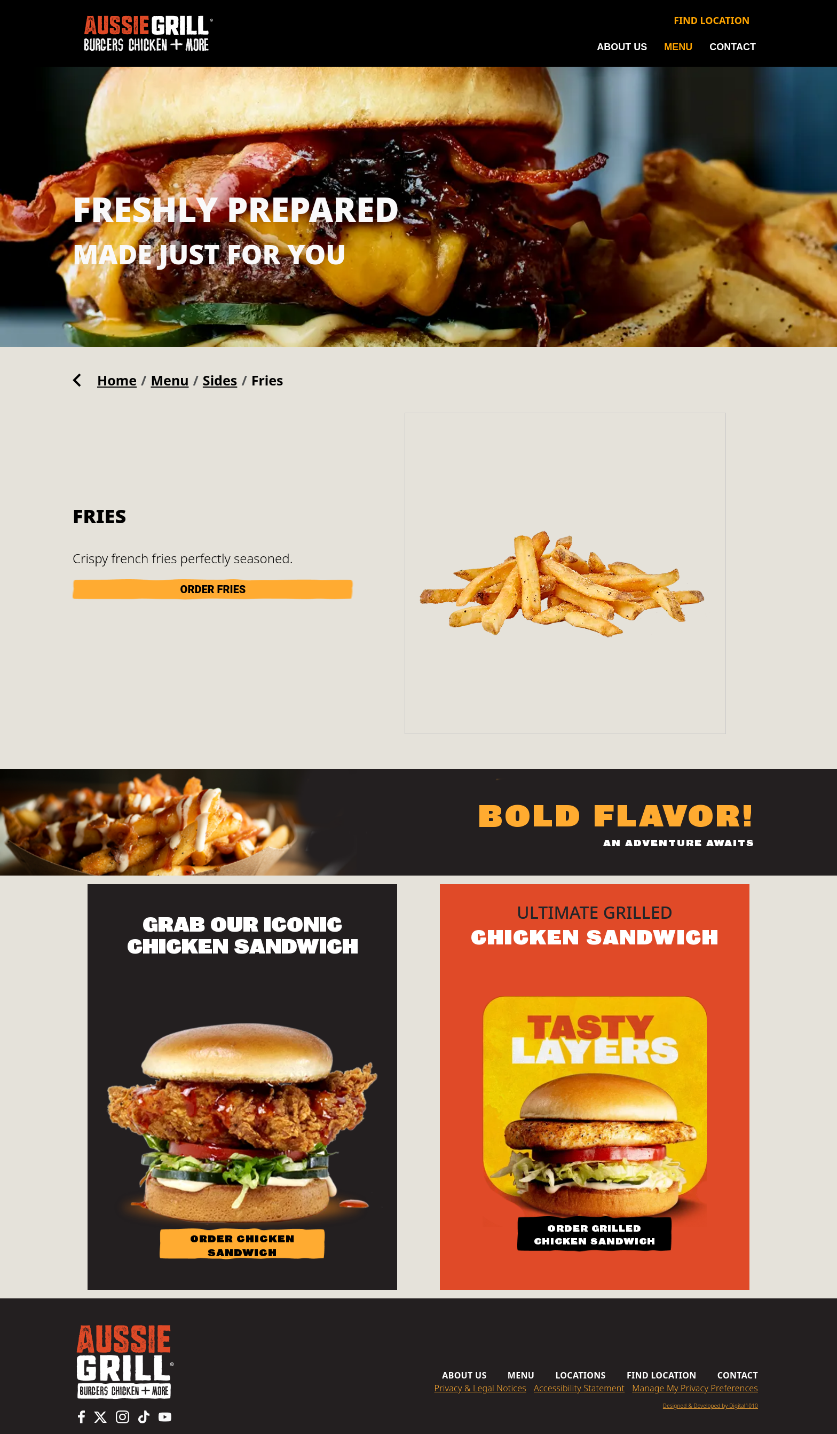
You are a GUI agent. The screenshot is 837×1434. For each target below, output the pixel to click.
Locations (580, 1375)
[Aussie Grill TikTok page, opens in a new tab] (143, 1417)
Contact (732, 47)
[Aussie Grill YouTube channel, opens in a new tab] (165, 1417)
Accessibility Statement (579, 1388)
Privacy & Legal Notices (480, 1388)
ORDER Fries (213, 589)
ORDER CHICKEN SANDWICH (242, 1245)
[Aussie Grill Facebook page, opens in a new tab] (81, 1417)
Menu (678, 47)
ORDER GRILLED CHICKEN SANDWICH (595, 1234)
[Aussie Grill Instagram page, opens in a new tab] (122, 1417)
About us (622, 47)
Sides (220, 380)
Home (117, 380)
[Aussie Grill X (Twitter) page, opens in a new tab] (100, 1417)
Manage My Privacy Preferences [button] (695, 1388)
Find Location (711, 20)
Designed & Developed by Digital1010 (710, 1405)
